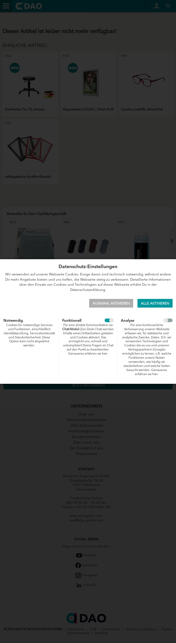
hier (104, 353)
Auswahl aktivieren (111, 303)
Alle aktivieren (155, 303)
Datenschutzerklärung (87, 289)
